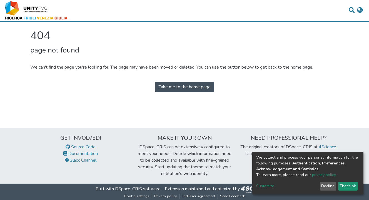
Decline (328, 186)
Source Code (81, 147)
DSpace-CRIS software (138, 189)
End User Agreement (198, 196)
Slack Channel (80, 160)
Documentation (80, 154)
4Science (327, 147)
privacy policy (324, 175)
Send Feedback (232, 196)
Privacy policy (165, 196)
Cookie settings (136, 196)
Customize (265, 186)
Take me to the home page (185, 87)
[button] (360, 10)
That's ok (348, 186)
